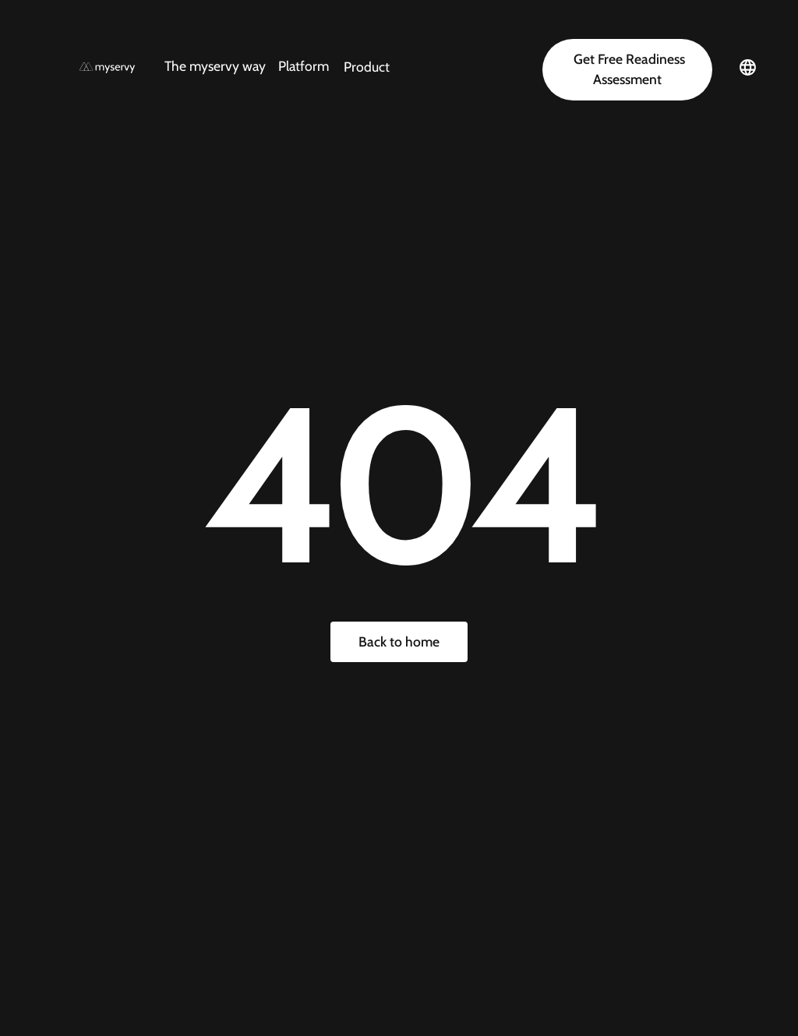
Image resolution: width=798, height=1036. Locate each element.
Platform (303, 66)
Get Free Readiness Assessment (627, 69)
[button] (246, 66)
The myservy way (215, 66)
